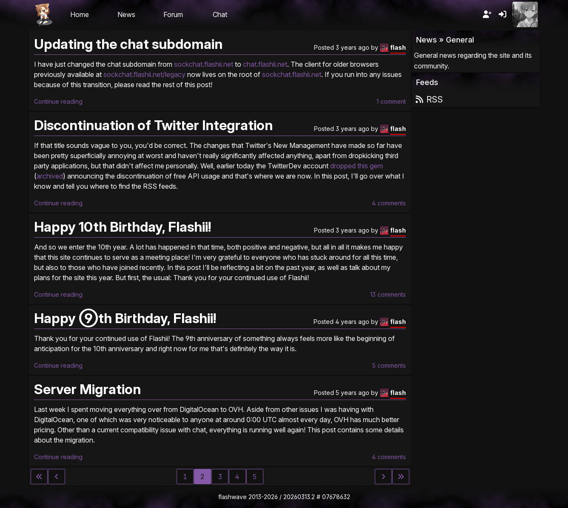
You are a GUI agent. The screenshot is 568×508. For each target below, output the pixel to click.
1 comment (391, 101)
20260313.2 (299, 496)
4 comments (389, 203)
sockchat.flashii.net (203, 64)
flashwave (232, 496)
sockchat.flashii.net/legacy (144, 74)
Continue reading (58, 101)
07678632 (336, 496)
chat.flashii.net (265, 64)
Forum (173, 14)
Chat (220, 14)
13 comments (388, 294)
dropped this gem (356, 166)
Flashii (43, 14)
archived (50, 176)
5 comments (389, 365)
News (126, 14)
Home (79, 14)
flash (398, 47)
